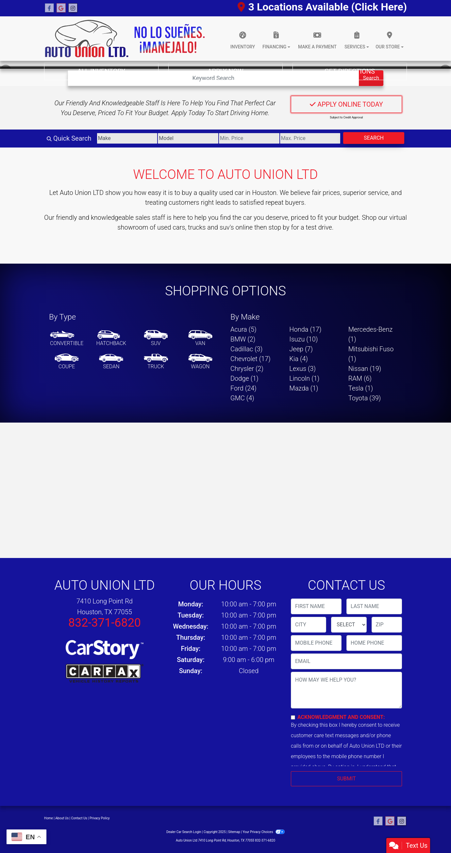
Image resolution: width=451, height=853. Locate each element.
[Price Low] (249, 138)
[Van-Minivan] (200, 338)
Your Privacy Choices (263, 832)
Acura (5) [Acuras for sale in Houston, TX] (243, 329)
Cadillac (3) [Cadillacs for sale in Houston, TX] (246, 349)
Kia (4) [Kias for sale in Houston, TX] (298, 359)
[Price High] (310, 138)
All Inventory (101, 71)
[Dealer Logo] (125, 38)
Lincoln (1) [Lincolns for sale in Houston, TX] (304, 378)
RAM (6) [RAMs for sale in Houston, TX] (360, 378)
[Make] (127, 138)
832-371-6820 (104, 623)
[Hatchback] (111, 338)
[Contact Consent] (293, 717)
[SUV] (156, 338)
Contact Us (79, 818)
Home (48, 818)
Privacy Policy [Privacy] (100, 818)
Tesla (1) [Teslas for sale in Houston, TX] (360, 388)
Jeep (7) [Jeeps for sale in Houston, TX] (301, 349)
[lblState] (348, 625)
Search (374, 138)
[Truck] (156, 362)
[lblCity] (308, 625)
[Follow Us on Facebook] (49, 8)
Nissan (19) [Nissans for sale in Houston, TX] (364, 369)
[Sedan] (111, 362)
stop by (279, 227)
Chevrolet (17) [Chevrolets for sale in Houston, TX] (250, 359)
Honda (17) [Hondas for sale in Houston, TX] (305, 329)
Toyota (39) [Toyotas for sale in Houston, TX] (364, 398)
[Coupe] (67, 362)
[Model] (188, 138)
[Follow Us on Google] (61, 8)
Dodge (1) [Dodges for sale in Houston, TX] (244, 378)
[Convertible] (66, 338)
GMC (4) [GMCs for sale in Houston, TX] (242, 398)
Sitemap (234, 832)
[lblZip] (387, 625)
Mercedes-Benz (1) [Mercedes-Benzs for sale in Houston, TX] (370, 334)
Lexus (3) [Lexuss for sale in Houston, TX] (302, 369)
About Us (62, 818)
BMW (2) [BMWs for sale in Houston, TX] (242, 339)
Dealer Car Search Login (183, 832)
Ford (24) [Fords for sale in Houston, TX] (243, 388)
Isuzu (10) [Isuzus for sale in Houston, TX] (303, 339)
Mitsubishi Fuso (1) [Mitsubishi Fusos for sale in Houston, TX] (371, 354)
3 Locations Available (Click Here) (322, 7)
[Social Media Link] (72, 8)
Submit (346, 778)
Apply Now (225, 71)
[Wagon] (200, 362)
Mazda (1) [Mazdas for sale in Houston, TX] (303, 388)
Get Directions (350, 71)
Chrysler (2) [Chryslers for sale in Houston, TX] (246, 369)
